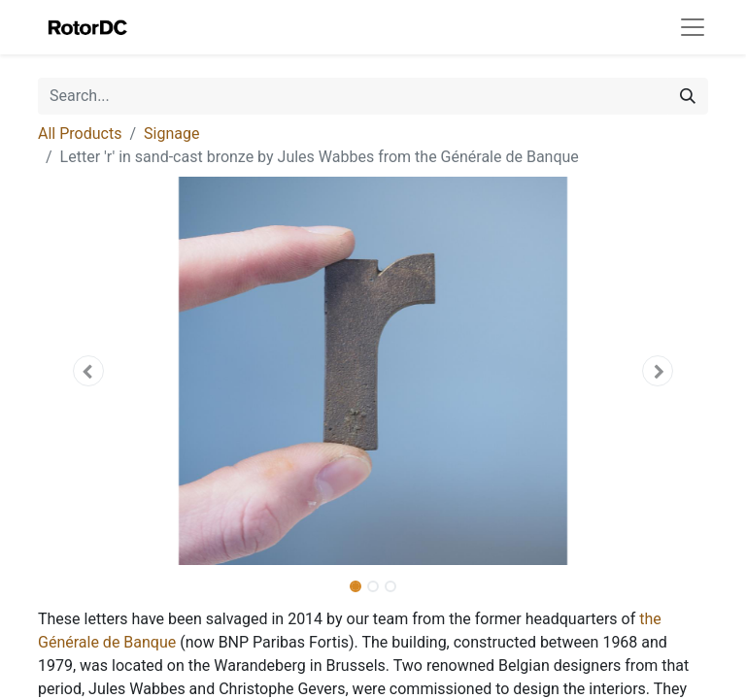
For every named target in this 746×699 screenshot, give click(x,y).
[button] (88, 371)
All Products (79, 133)
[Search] (687, 96)
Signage (171, 133)
